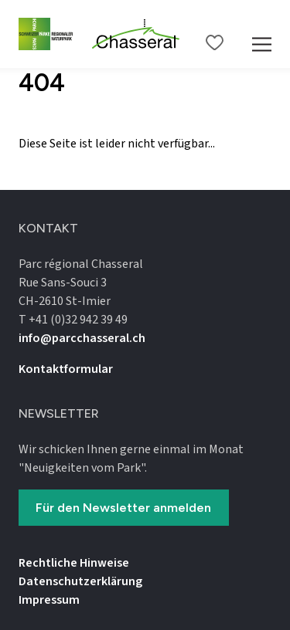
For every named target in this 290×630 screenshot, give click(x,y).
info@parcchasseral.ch (82, 338)
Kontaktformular (66, 369)
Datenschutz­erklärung (80, 581)
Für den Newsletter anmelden (123, 507)
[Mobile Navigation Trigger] (262, 34)
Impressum (49, 599)
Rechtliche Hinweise (74, 562)
